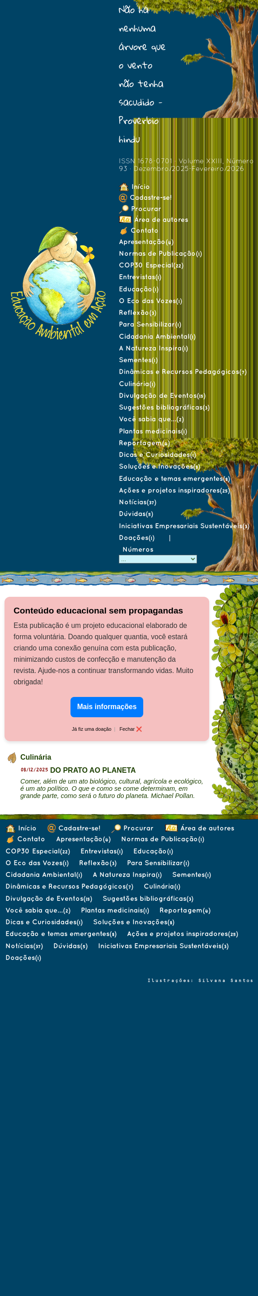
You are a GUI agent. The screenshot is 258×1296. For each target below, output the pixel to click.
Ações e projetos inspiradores (174, 490)
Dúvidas (136, 513)
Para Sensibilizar (150, 324)
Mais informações (107, 706)
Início (134, 186)
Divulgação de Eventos (162, 395)
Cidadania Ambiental (157, 336)
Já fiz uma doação (92, 729)
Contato (139, 230)
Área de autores (153, 219)
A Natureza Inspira (153, 348)
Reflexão (137, 312)
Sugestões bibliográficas (164, 407)
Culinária (137, 383)
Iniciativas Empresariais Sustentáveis (184, 526)
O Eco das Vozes (150, 300)
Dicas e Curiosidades (157, 454)
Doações (136, 537)
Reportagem (144, 443)
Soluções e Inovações (159, 466)
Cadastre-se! (145, 197)
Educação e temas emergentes (174, 478)
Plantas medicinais (153, 431)
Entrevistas (140, 277)
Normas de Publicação (160, 253)
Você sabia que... (151, 419)
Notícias (137, 502)
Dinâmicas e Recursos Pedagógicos (182, 371)
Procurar (140, 208)
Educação (138, 289)
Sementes (138, 360)
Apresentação (146, 241)
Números (138, 549)
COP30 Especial (151, 265)
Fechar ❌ (130, 729)
